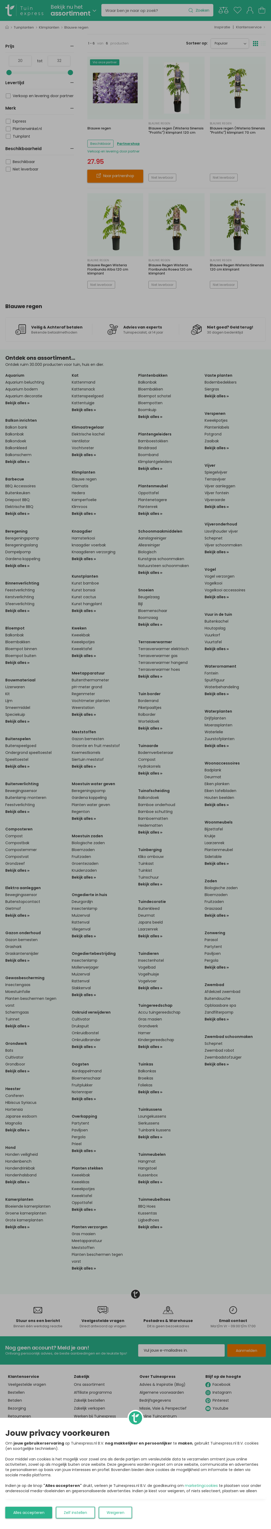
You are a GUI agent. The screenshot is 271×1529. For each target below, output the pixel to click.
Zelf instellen (75, 1512)
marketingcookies (201, 1485)
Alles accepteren (28, 1512)
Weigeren (115, 1512)
